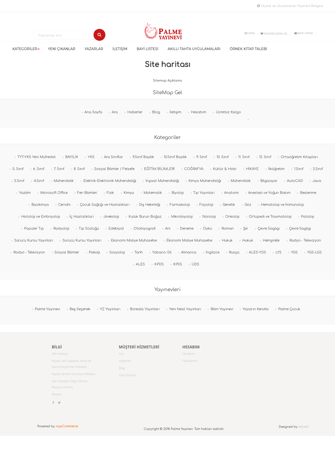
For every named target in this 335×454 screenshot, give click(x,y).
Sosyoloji (117, 252)
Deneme (186, 228)
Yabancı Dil (162, 252)
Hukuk (227, 240)
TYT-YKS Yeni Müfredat (36, 157)
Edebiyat (116, 228)
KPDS (159, 264)
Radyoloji (61, 228)
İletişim (175, 112)
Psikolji (94, 252)
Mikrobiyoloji (182, 216)
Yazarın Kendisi (256, 309)
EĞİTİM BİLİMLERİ (159, 169)
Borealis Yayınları (145, 309)
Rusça (234, 252)
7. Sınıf (59, 169)
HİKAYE (252, 169)
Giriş (250, 33)
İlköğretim (276, 169)
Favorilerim (190, 361)
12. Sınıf (265, 157)
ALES (140, 264)
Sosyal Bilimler (66, 252)
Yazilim (25, 193)
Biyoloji (178, 193)
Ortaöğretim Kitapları (299, 157)
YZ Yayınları (110, 309)
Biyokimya (40, 204)
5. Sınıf (18, 169)
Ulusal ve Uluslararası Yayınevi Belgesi (290, 6)
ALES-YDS (257, 252)
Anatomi (231, 193)
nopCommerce (67, 426)
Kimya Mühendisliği (204, 181)
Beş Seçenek (79, 309)
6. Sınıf (38, 169)
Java (316, 181)
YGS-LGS (314, 252)
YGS (294, 252)
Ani (167, 228)
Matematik (152, 193)
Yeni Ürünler (127, 375)
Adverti (303, 426)
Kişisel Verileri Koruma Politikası (73, 374)
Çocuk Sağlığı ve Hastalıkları (104, 204)
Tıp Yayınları (204, 193)
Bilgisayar (268, 181)
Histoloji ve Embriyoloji (40, 216)
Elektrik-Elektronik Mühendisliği (109, 181)
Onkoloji (232, 216)
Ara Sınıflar (113, 157)
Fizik (110, 193)
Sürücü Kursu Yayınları (33, 240)
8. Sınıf (79, 169)
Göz (248, 204)
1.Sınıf (298, 169)
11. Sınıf (244, 157)
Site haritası (60, 353)
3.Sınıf (19, 181)
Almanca (188, 252)
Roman (228, 228)
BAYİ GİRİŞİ (303, 33)
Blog (156, 112)
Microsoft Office (54, 193)
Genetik (229, 204)
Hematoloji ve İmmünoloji (282, 204)
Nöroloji (209, 216)
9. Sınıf (201, 157)
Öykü (207, 228)
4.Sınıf (39, 181)
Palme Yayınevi (47, 309)
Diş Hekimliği (149, 204)
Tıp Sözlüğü (89, 228)
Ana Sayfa (93, 112)
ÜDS (195, 264)
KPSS (177, 264)
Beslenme (308, 193)
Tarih (138, 252)
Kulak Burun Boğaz (145, 216)
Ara (115, 112)
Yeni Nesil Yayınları (185, 309)
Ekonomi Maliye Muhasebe (134, 240)
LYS (278, 252)
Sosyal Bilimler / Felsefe (114, 169)
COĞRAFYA (193, 169)
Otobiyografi (144, 228)
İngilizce (212, 252)
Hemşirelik (271, 240)
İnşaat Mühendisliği (162, 181)
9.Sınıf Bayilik (143, 157)
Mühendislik (64, 181)
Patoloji (307, 216)
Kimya (128, 193)
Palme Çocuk (289, 309)
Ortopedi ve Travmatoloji (270, 216)
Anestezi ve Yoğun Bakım (269, 193)
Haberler (135, 112)
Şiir (245, 228)
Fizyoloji (206, 204)
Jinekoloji (111, 216)
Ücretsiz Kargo (228, 112)
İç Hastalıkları (81, 216)
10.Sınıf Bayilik (175, 157)
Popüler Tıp (34, 228)
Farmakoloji (180, 204)
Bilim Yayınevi (222, 309)
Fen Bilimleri (87, 193)
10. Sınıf (223, 157)
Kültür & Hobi (224, 169)
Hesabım (198, 112)
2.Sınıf (318, 169)
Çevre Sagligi (269, 228)
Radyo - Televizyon (305, 240)
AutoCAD (295, 181)
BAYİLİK (71, 157)
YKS (91, 157)
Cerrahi (64, 204)
